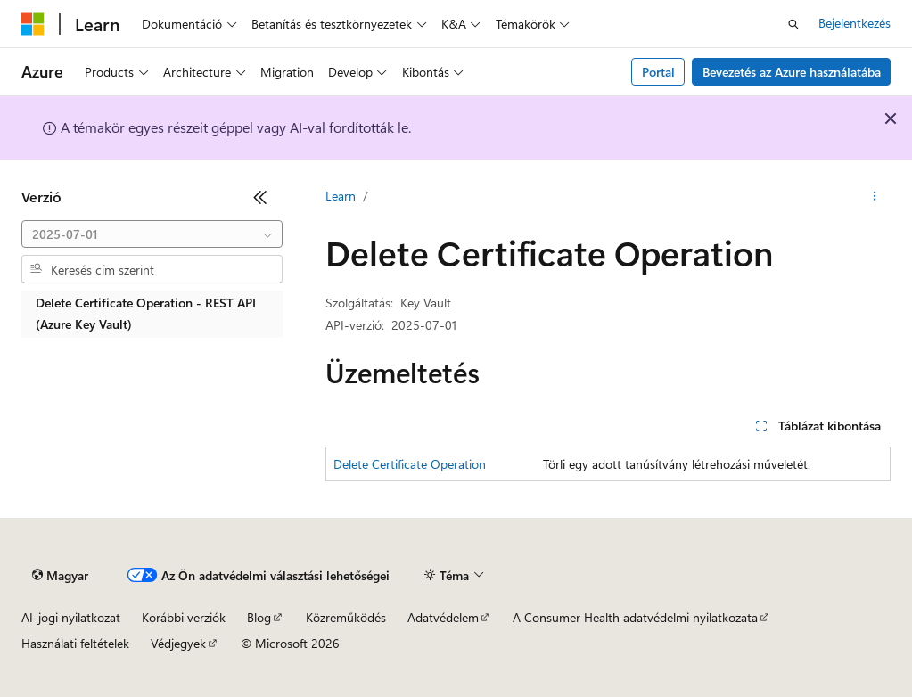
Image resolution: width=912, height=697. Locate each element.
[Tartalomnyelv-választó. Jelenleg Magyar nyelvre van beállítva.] (60, 576)
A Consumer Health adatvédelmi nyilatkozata (635, 617)
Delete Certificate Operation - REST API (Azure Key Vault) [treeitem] (146, 313)
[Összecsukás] (260, 197)
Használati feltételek (75, 643)
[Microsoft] (33, 24)
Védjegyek (178, 643)
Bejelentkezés (854, 22)
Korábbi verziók (184, 617)
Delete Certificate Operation (409, 463)
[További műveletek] (875, 197)
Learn (340, 195)
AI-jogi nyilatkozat (70, 617)
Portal (658, 71)
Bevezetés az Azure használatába (791, 71)
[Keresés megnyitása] (793, 24)
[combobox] (152, 234)
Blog (259, 617)
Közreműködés (346, 617)
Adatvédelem (443, 617)
